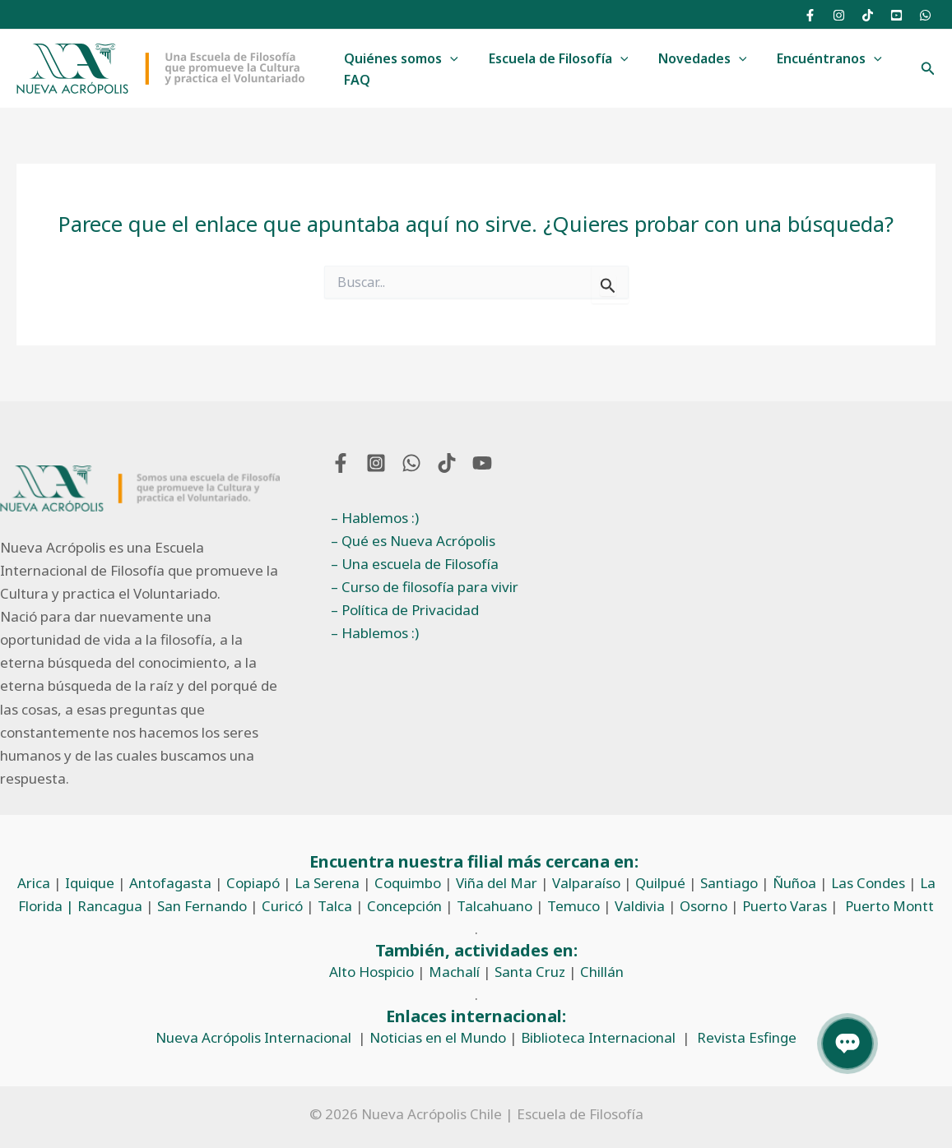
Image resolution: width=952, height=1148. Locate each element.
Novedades (692, 59)
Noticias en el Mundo (437, 1037)
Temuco (573, 905)
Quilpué (660, 882)
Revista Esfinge (746, 1037)
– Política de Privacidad (405, 609)
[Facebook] (810, 15)
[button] (448, 59)
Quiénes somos (399, 59)
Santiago (729, 882)
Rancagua (109, 905)
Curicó (282, 905)
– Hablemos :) (375, 517)
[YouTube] (896, 15)
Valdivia (640, 905)
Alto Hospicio (371, 971)
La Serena (327, 882)
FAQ (355, 80)
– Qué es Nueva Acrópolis (413, 540)
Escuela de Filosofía (553, 59)
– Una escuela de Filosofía (415, 563)
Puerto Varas (784, 905)
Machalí (454, 971)
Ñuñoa (794, 882)
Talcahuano (494, 905)
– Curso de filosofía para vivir (424, 586)
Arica (33, 882)
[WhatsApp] (925, 15)
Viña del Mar (496, 882)
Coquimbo (407, 882)
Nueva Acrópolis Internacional (253, 1037)
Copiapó (253, 882)
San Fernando (202, 905)
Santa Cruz (530, 971)
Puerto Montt (889, 905)
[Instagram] (839, 15)
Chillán (602, 971)
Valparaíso (586, 882)
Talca (335, 905)
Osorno (703, 905)
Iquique (89, 882)
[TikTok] (867, 15)
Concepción (404, 905)
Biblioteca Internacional (598, 1037)
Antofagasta (170, 882)
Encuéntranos (816, 59)
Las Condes (868, 882)
